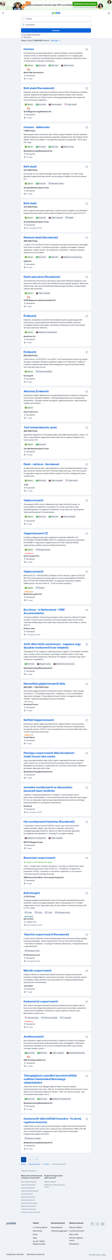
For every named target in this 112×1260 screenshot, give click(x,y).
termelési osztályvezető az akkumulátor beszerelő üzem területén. (48, 789)
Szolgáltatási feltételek (15, 1254)
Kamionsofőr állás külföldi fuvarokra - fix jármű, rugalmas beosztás (53, 1120)
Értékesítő (30, 315)
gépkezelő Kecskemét (28, 1206)
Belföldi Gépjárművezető (39, 720)
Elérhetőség (37, 1231)
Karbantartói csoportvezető (41, 1001)
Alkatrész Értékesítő (36, 391)
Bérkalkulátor (74, 1244)
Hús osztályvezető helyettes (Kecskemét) (49, 821)
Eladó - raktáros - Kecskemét (41, 464)
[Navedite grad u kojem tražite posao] (56, 24)
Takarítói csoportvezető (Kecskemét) (46, 934)
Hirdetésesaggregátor (59, 1231)
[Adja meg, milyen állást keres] (56, 18)
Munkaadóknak (56, 1227)
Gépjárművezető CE (36, 533)
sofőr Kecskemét (27, 1194)
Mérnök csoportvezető (37, 970)
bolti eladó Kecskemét (28, 1182)
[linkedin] (103, 1224)
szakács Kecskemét (28, 1188)
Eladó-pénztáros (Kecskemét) (42, 276)
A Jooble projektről (40, 1227)
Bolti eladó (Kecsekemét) (39, 88)
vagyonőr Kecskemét (28, 1185)
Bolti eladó (30, 166)
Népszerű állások (50, 1182)
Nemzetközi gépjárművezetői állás (44, 683)
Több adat (55, 40)
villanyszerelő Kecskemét (29, 1191)
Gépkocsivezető (33, 500)
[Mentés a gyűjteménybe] (86, 49)
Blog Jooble (73, 1234)
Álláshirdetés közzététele (85, 4)
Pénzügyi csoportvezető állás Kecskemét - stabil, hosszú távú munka (50, 754)
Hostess (29, 49)
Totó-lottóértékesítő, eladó (40, 427)
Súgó (35, 1238)
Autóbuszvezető (34, 1036)
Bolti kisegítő (32, 893)
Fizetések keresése (76, 1231)
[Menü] (3, 13)
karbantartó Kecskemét (29, 1203)
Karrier (35, 1234)
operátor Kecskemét (28, 1197)
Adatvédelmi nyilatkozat (35, 1254)
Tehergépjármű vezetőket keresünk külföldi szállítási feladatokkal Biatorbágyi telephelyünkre (50, 1079)
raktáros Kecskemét (28, 1200)
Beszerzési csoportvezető (39, 857)
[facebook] (92, 1224)
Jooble (103, 1255)
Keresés (56, 30)
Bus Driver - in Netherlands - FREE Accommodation (44, 611)
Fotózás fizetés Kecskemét (30, 1212)
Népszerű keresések (30, 1171)
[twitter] (97, 1224)
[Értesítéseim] (109, 13)
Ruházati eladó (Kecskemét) (41, 237)
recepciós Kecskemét (28, 1209)
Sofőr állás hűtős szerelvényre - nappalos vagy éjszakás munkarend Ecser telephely (52, 646)
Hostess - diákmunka (37, 127)
